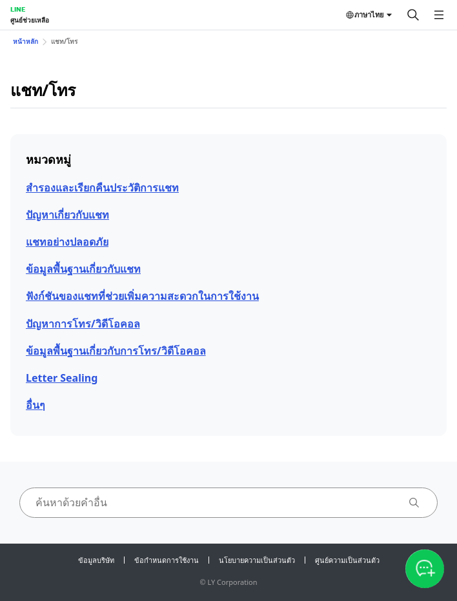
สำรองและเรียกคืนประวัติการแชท (102, 188)
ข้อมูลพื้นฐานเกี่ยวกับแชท (83, 269)
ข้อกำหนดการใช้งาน (166, 560)
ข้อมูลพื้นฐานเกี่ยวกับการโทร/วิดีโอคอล (116, 351)
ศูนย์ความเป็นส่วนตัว (347, 560)
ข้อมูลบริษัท (96, 560)
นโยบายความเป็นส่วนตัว (257, 560)
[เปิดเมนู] (439, 15)
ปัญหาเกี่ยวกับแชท (67, 215)
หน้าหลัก (25, 41)
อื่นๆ (35, 405)
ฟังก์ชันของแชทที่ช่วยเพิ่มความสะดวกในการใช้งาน (142, 296)
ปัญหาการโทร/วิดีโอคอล (83, 324)
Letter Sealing (61, 378)
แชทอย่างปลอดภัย (67, 242)
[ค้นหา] (413, 15)
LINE (17, 9)
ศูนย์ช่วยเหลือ (29, 20)
